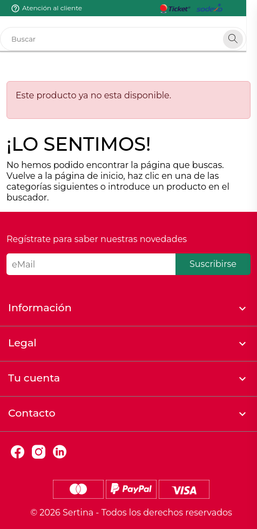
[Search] (244, 39)
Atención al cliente (52, 8)
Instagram (38, 452)
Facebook (17, 452)
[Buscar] (128, 39)
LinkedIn (59, 452)
